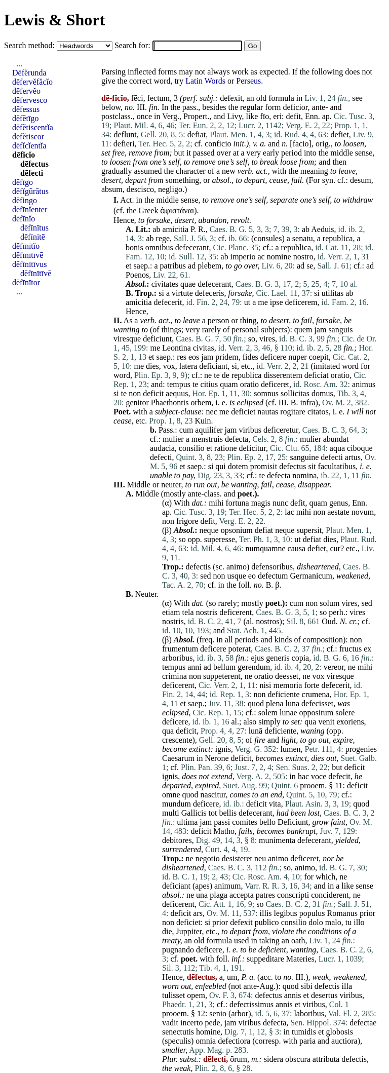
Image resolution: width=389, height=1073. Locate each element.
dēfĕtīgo (25, 118)
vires (267, 338)
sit (312, 466)
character (191, 171)
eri (277, 116)
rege (163, 238)
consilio (192, 448)
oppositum (316, 712)
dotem (238, 466)
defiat (196, 134)
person (218, 320)
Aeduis (322, 229)
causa (297, 548)
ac (260, 256)
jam (320, 329)
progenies (361, 749)
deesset (286, 676)
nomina (304, 475)
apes (202, 886)
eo (252, 575)
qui (220, 466)
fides (250, 357)
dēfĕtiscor (28, 136)
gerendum (254, 667)
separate (284, 200)
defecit (339, 776)
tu (348, 922)
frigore (187, 521)
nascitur (213, 794)
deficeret (275, 384)
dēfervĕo (26, 91)
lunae (288, 712)
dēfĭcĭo (23, 154)
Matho (224, 831)
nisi (265, 685)
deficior (295, 107)
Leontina (176, 347)
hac (303, 776)
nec (211, 411)
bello (267, 822)
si (161, 293)
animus (363, 384)
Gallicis (194, 813)
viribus (250, 430)
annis (292, 995)
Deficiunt (293, 822)
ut (247, 302)
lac (289, 512)
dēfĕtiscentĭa (32, 127)
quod (256, 703)
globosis (339, 1031)
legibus (285, 913)
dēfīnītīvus (29, 264)
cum (186, 430)
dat (196, 503)
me (263, 302)
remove (140, 152)
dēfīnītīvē (27, 255)
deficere (273, 357)
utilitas (333, 293)
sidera (273, 1059)
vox (169, 366)
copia (300, 658)
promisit (263, 466)
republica (338, 238)
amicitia (175, 229)
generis (277, 658)
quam (229, 384)
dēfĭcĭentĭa (29, 145)
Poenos (137, 275)
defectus (292, 466)
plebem (209, 265)
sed (205, 575)
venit (326, 721)
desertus (324, 995)
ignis (223, 749)
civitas (203, 347)
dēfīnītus (34, 227)
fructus (350, 648)
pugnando (178, 949)
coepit (319, 357)
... (19, 63)
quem (303, 329)
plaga (218, 895)
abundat (336, 439)
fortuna (237, 503)
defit (293, 116)
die (167, 931)
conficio (218, 143)
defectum (273, 575)
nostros (267, 621)
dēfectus (34, 164)
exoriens (350, 721)
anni (194, 667)
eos (193, 357)
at (236, 152)
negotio (208, 858)
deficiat (316, 375)
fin (153, 107)
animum (227, 886)
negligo (170, 189)
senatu (302, 238)
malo (333, 922)
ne (208, 375)
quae (188, 284)
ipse (276, 302)
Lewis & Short (54, 20)
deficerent (235, 612)
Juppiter (189, 931)
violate (283, 931)
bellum (224, 667)
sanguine (304, 457)
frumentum (180, 648)
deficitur (252, 448)
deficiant (213, 366)
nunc (280, 503)
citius (209, 384)
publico (267, 922)
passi (222, 822)
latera (188, 366)
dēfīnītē (32, 237)
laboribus (309, 1013)
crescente (177, 740)
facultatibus (337, 466)
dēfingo (24, 200)
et (129, 265)
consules (268, 238)
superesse (219, 539)
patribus (173, 265)
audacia (162, 448)
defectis (198, 566)
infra (307, 402)
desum (360, 180)
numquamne (265, 548)
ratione (225, 448)
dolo (315, 922)
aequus (177, 393)
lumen (291, 749)
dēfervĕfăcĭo (32, 82)
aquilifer (208, 430)
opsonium (237, 530)
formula (281, 98)
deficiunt (157, 338)
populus (312, 913)
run (199, 484)
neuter (171, 484)
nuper (297, 357)
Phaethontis (170, 402)
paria (307, 1041)
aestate (338, 512)
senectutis (178, 1031)
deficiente (283, 694)
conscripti (293, 895)
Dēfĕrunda (29, 72)
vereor (334, 667)
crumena (316, 694)
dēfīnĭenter (29, 209)
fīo (264, 116)
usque (236, 575)
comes (240, 794)
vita (275, 803)
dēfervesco (29, 100)
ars (198, 913)
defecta (236, 439)
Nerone (216, 758)
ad (192, 265)
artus (353, 457)
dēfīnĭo (23, 218)
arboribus (177, 658)
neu (260, 858)
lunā (256, 730)
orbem (200, 402)
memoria (288, 685)
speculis (178, 1041)
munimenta (277, 840)
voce (318, 776)
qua (310, 721)
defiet (339, 134)
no (129, 107)
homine (208, 1031)
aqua (337, 448)
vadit (170, 1022)
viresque (127, 338)
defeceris (209, 293)
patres (265, 895)
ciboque (360, 448)
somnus (266, 393)
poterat (239, 648)
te (217, 375)
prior (367, 913)
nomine (279, 256)
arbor (239, 1013)
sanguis (340, 329)
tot (213, 813)
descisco (140, 189)
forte (311, 685)
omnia (206, 1041)
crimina (174, 676)
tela (188, 612)
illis (266, 913)
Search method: (30, 45)
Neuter (146, 594)
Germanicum (311, 575)
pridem (226, 357)
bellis (228, 813)
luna (293, 703)
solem (268, 712)
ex (367, 648)
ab (156, 229)
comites (244, 822)
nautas (267, 411)
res (181, 357)
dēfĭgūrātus (30, 191)
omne (171, 794)
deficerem (301, 302)
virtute (182, 293)
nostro (303, 256)
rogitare (292, 411)
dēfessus (26, 109)
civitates (164, 284)
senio (217, 1013)
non (135, 393)
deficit (153, 393)
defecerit (168, 302)
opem (196, 995)
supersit (309, 530)
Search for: (133, 45)
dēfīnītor (26, 282)
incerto (191, 1022)
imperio (243, 256)
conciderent (330, 895)
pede (212, 1022)
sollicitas (295, 393)
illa (347, 986)
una (202, 895)
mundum (176, 803)
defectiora (234, 1041)
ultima (187, 822)
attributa (326, 1059)
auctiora (344, 1041)
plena (275, 703)
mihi (216, 503)
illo (359, 922)
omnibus (159, 247)
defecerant (192, 247)
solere (345, 712)
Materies (300, 958)
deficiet (243, 411)
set (105, 152)
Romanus (342, 913)
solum (329, 603)
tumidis (304, 1031)
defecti (161, 457)
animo (236, 566)
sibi (307, 986)
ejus (257, 658)
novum (363, 512)
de (225, 375)
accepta (241, 895)
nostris (207, 612)
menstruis (207, 439)
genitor (137, 402)
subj (206, 98)
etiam (171, 612)
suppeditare (265, 958)
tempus (178, 384)
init (239, 143)
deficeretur (280, 430)
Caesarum (178, 758)
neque (208, 530)
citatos (318, 411)
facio (301, 143)
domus (322, 393)
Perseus (248, 80)
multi (170, 813)
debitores (177, 840)
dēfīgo (22, 182)
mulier (173, 439)
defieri (124, 143)
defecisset (317, 703)
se (309, 265)
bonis (134, 247)
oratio (340, 375)
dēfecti (31, 173)
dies (152, 366)
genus (338, 503)
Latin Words (205, 80)
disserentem (282, 375)
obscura (297, 1059)
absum (112, 189)
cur (335, 548)
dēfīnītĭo (26, 246)
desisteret (237, 858)
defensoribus (272, 566)
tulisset (173, 995)
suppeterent (222, 676)
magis (260, 503)
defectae (362, 1022)
